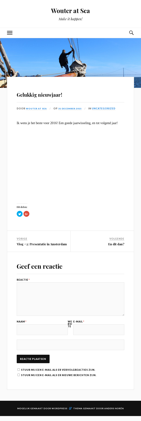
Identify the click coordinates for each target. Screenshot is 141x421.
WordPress (59, 413)
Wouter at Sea (70, 10)
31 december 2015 (71, 108)
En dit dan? (116, 244)
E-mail (78, 325)
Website (70, 327)
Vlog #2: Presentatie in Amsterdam (42, 244)
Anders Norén (114, 413)
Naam (21, 325)
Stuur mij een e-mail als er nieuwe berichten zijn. (58, 380)
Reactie (23, 280)
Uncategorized (106, 108)
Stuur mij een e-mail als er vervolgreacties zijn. (58, 374)
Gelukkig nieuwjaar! (55, 93)
